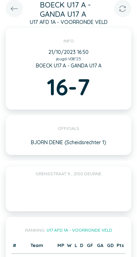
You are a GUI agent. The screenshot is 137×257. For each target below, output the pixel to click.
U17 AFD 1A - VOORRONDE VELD (79, 230)
